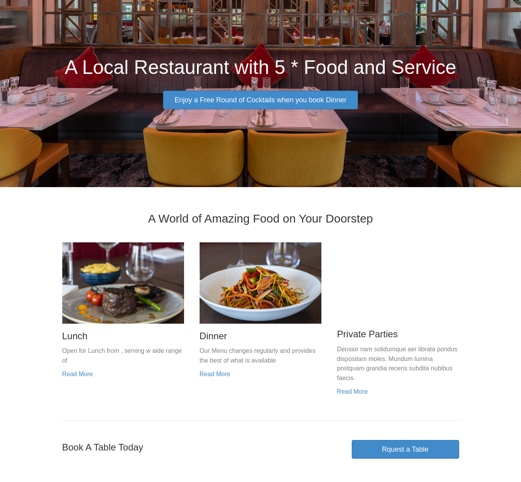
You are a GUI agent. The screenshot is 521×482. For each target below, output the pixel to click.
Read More (77, 374)
